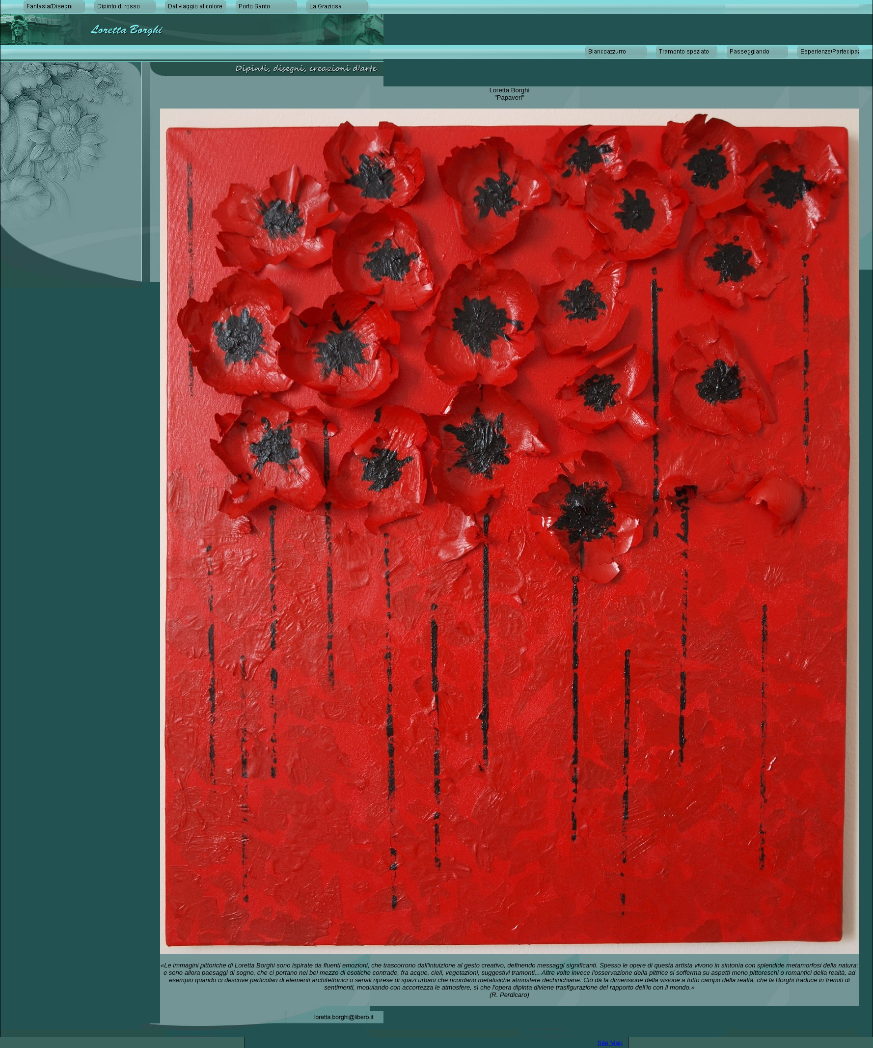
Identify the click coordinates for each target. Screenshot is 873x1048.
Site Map (610, 1043)
